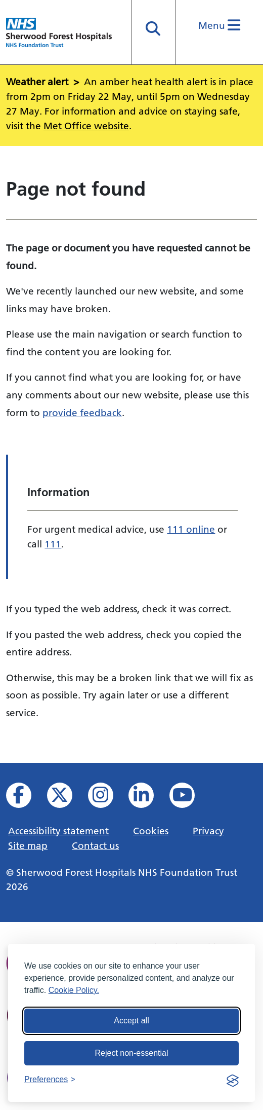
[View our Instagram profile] (107, 798)
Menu (219, 25)
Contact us (95, 845)
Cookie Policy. (74, 990)
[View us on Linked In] (147, 798)
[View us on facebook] (25, 798)
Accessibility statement (58, 831)
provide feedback (82, 412)
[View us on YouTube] (188, 798)
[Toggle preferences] (49, 1080)
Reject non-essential (131, 1053)
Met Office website (86, 126)
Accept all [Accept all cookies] (131, 1020)
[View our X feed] (66, 798)
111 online (191, 529)
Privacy (208, 831)
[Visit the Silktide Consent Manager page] (233, 1080)
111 (53, 544)
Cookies (150, 831)
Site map (28, 845)
